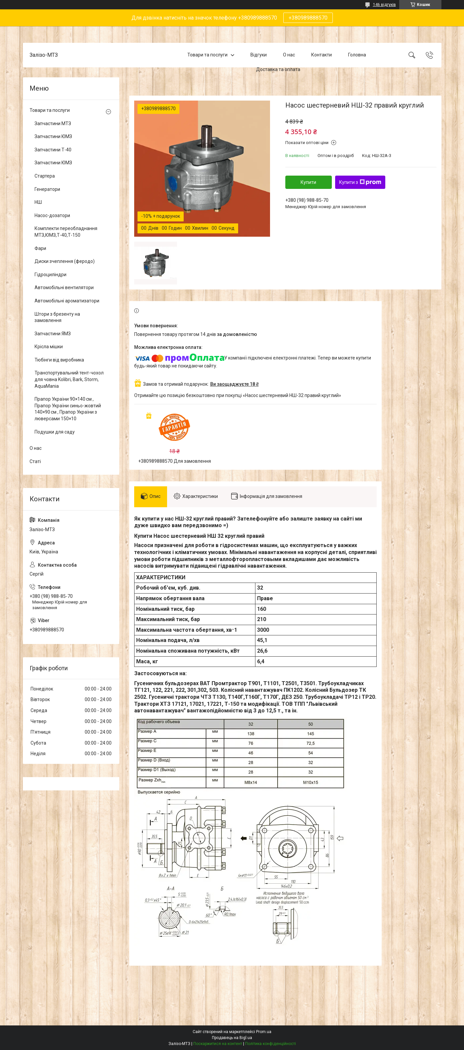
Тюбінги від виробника (59, 360)
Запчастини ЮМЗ (53, 136)
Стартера (45, 176)
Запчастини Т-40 (53, 149)
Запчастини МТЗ (53, 123)
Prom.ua (263, 1031)
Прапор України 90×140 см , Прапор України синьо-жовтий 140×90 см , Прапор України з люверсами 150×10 (68, 408)
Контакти (321, 54)
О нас (289, 54)
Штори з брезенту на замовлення (57, 317)
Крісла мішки (49, 346)
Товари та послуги (207, 54)
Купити (308, 182)
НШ (38, 202)
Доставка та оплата (278, 69)
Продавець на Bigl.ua (232, 1037)
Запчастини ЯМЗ (53, 333)
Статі (35, 461)
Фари (40, 248)
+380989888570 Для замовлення (174, 461)
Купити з (360, 182)
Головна (357, 54)
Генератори (47, 189)
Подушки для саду (55, 432)
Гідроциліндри (50, 274)
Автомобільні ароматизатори (67, 300)
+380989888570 (308, 18)
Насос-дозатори (52, 215)
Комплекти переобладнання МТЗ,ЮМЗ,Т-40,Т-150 (66, 232)
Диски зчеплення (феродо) (65, 261)
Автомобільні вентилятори (64, 287)
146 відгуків (384, 4)
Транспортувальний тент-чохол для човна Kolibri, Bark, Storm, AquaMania (69, 379)
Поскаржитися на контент (217, 1043)
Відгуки (258, 54)
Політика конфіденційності (270, 1043)
